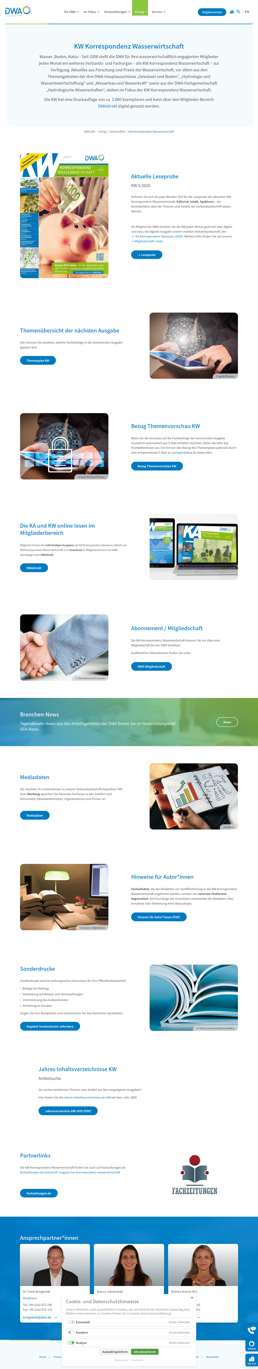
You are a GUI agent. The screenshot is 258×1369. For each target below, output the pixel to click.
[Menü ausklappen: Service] (164, 12)
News (227, 722)
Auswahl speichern (115, 1352)
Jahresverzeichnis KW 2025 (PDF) (68, 1111)
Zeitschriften (117, 131)
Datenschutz (121, 1360)
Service (157, 11)
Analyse (81, 1343)
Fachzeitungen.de (39, 1193)
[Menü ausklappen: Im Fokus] (98, 12)
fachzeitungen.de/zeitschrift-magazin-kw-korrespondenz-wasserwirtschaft (70, 1172)
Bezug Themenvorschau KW (157, 466)
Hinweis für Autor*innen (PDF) (159, 917)
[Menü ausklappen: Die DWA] (78, 12)
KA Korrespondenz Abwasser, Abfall (159, 236)
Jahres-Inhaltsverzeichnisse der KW (87, 1097)
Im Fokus (89, 11)
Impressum (137, 1360)
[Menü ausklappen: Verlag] (146, 12)
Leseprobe (148, 255)
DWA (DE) (89, 131)
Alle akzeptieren (145, 1352)
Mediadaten (35, 815)
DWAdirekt (107, 106)
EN (247, 11)
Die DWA (69, 11)
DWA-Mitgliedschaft (151, 666)
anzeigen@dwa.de (184, 452)
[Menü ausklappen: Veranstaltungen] (129, 12)
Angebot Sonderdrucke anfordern (50, 1026)
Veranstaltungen (115, 11)
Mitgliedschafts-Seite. (149, 241)
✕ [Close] (192, 1297)
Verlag (139, 11)
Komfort (82, 1332)
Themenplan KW (38, 360)
